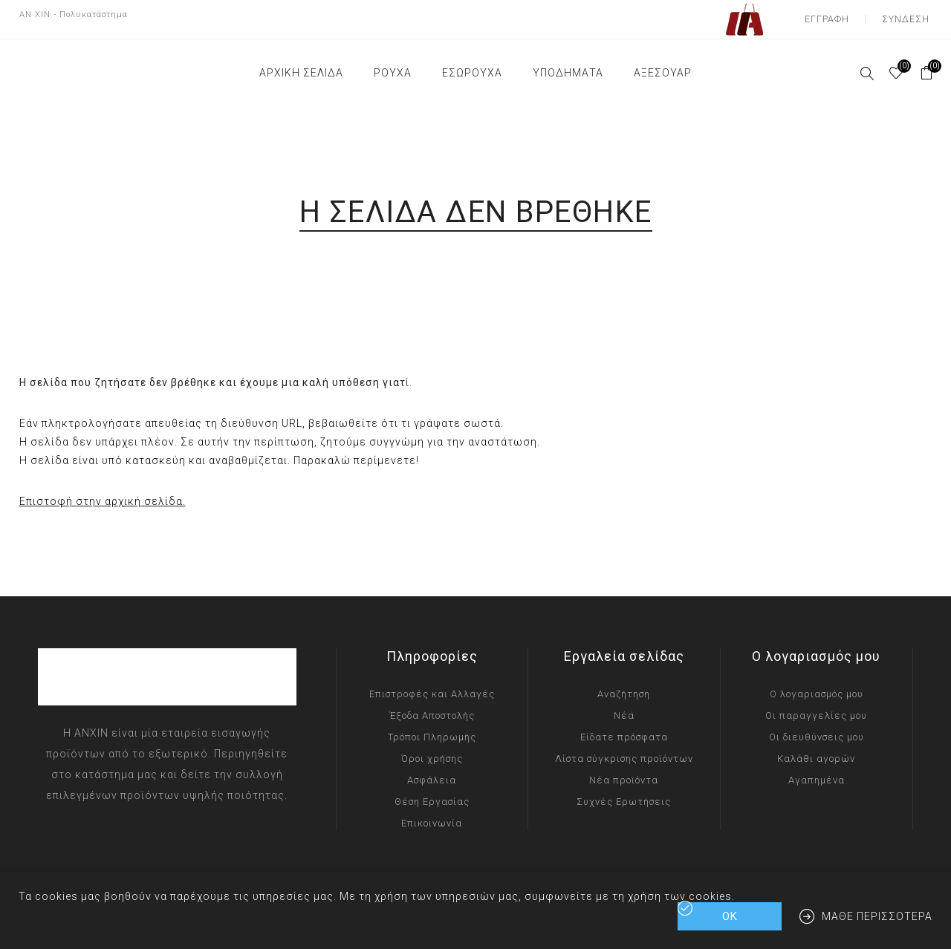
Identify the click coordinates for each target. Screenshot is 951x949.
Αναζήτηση (623, 685)
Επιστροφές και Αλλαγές (432, 685)
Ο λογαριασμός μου (816, 685)
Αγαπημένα (816, 771)
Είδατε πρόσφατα (624, 728)
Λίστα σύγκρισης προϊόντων (624, 749)
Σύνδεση (908, 15)
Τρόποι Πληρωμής (432, 728)
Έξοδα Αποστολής (432, 706)
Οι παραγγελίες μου (816, 706)
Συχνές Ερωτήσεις (624, 792)
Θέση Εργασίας (432, 792)
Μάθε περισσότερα (877, 916)
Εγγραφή (835, 15)
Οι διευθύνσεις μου (816, 728)
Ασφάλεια (431, 771)
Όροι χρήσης (432, 749)
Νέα (624, 706)
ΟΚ (730, 916)
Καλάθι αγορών (816, 749)
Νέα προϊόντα (623, 771)
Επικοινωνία (431, 814)
